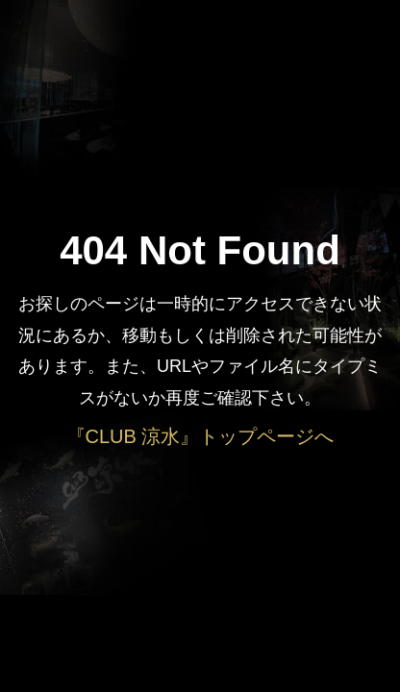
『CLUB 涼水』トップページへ (200, 436)
